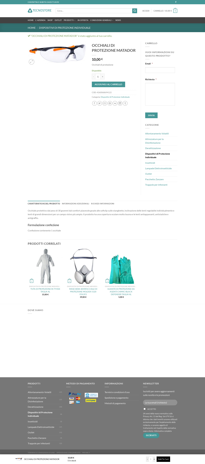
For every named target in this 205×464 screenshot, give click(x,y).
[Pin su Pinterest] (109, 103)
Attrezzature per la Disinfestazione (154, 141)
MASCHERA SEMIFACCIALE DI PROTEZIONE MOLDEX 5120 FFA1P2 (83, 291)
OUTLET (58, 20)
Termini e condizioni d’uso (117, 392)
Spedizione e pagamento (116, 397)
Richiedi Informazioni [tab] (102, 203)
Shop (50, 20)
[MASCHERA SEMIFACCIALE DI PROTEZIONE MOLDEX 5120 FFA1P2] (83, 266)
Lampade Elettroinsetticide (158, 168)
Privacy (86, 452)
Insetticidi (150, 162)
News (118, 20)
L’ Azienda (40, 20)
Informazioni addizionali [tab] (75, 203)
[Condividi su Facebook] (94, 103)
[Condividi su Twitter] (99, 103)
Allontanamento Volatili (157, 133)
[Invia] (134, 10)
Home (30, 20)
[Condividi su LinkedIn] (120, 103)
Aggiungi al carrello (108, 84)
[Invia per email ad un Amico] (104, 103)
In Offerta (83, 20)
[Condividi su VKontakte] (115, 103)
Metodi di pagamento (115, 403)
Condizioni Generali (101, 20)
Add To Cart (163, 459)
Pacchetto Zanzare (154, 179)
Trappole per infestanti (156, 184)
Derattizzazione (153, 148)
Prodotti (70, 20)
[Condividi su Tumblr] (125, 103)
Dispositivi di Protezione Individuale (65, 27)
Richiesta (150, 79)
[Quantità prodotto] (98, 76)
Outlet (148, 173)
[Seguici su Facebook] (176, 2)
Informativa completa (163, 431)
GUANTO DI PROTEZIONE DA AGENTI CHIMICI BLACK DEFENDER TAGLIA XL (121, 291)
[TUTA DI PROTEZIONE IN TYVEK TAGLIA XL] (45, 266)
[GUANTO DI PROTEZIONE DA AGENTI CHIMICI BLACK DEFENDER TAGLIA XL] (121, 266)
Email (149, 63)
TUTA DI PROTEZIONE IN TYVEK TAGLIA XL (45, 290)
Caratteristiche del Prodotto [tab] (44, 203)
